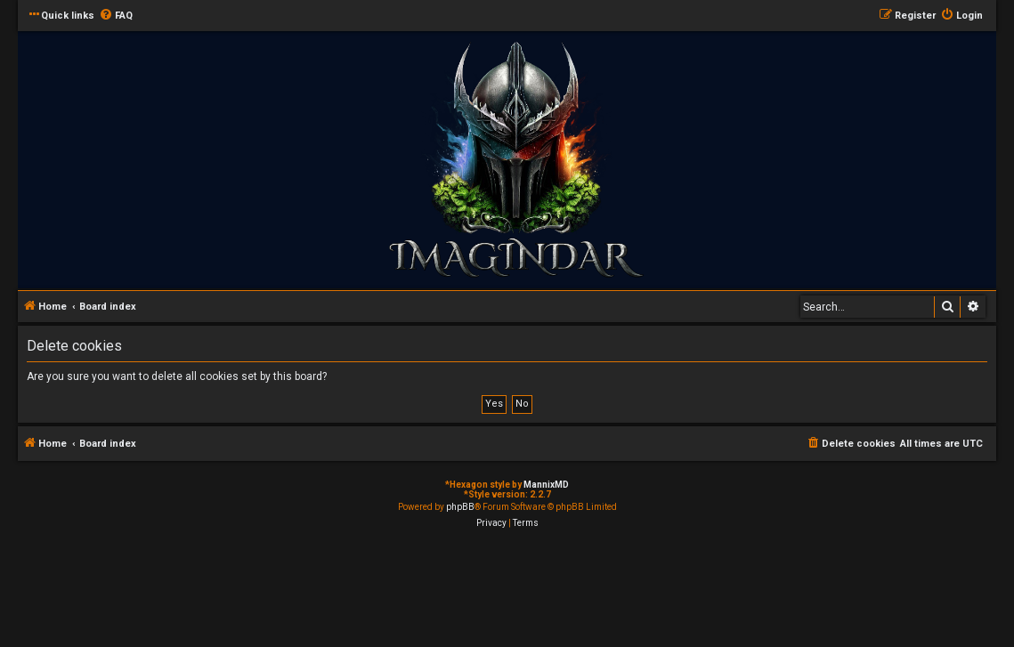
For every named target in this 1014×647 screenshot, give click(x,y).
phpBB (460, 507)
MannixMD (546, 484)
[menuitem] (116, 16)
